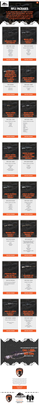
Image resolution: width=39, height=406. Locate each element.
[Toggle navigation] (37, 2)
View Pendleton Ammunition (19, 387)
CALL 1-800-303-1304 (29, 352)
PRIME (21, 402)
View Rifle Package (10, 59)
